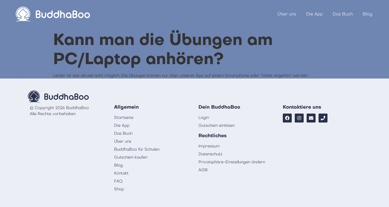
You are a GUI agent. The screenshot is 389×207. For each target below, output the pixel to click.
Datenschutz (210, 154)
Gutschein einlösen (216, 125)
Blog (367, 14)
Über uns (286, 14)
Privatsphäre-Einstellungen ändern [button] (231, 162)
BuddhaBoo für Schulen (137, 149)
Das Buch (343, 14)
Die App (314, 14)
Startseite (123, 117)
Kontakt (121, 173)
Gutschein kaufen (130, 157)
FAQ (118, 181)
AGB (203, 169)
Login (203, 117)
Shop (119, 189)
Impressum (209, 146)
